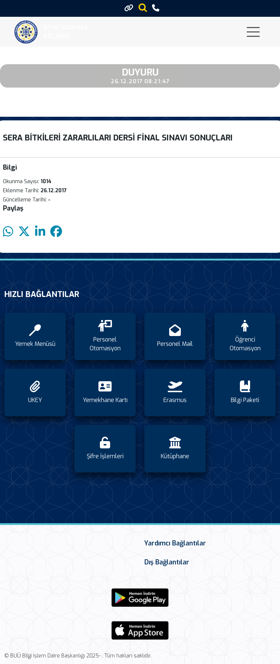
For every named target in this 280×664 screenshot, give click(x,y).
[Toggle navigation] (253, 32)
